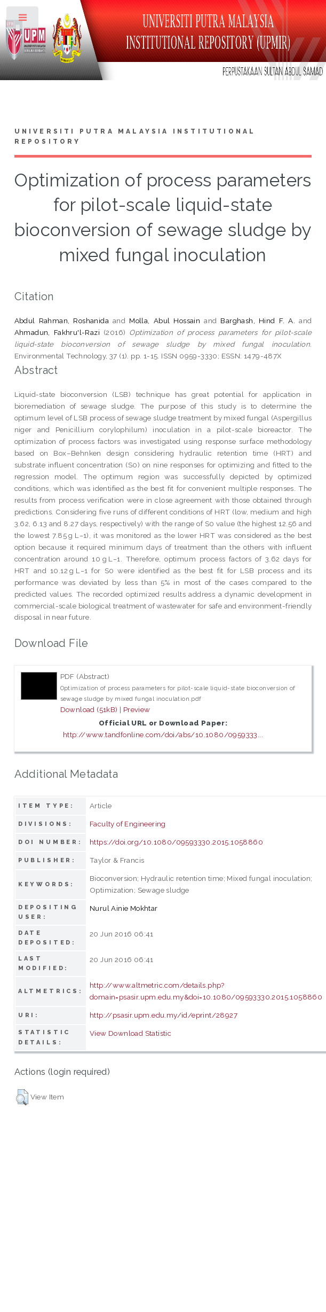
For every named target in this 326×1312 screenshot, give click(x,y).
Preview (136, 709)
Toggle (23, 20)
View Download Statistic (130, 1033)
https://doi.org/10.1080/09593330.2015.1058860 (176, 842)
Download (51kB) (89, 709)
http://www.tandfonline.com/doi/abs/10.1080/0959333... (163, 734)
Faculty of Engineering (128, 823)
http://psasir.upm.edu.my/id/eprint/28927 (163, 1015)
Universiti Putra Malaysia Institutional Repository (135, 137)
